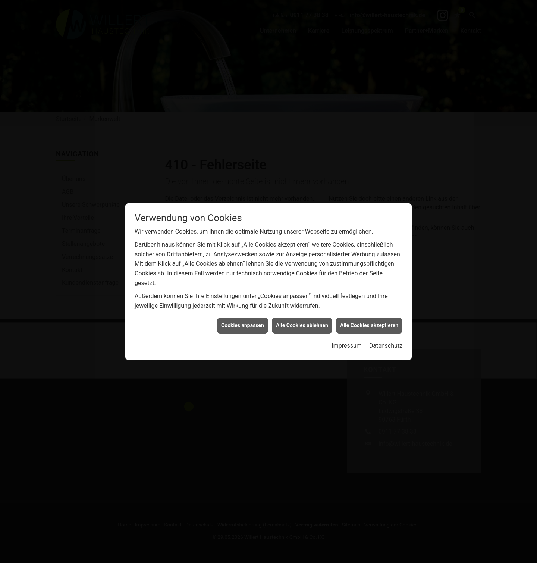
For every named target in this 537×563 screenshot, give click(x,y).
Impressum (347, 302)
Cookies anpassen (242, 282)
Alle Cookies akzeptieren (369, 282)
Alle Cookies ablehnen (302, 282)
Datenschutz (385, 302)
